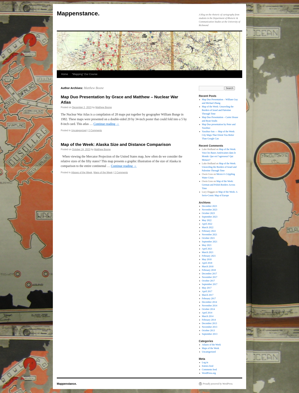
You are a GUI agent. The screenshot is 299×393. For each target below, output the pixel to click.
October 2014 (208, 309)
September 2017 (209, 284)
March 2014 (207, 316)
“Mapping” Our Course (84, 74)
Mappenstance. (78, 13)
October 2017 (208, 280)
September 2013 (209, 334)
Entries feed (207, 366)
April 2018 (207, 263)
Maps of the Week (103, 172)
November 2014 (209, 305)
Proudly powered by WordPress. (218, 383)
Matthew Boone (94, 88)
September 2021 (209, 241)
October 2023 (208, 213)
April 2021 (207, 248)
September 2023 (209, 216)
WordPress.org (209, 373)
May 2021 (207, 245)
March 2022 (207, 227)
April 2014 (207, 312)
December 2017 (209, 273)
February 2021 (209, 255)
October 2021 (208, 238)
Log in (205, 362)
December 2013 (209, 323)
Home (64, 74)
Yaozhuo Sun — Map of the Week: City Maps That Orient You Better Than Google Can (218, 135)
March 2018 (207, 266)
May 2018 (207, 259)
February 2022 (209, 231)
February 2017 (209, 298)
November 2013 (209, 326)
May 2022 (207, 220)
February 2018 (209, 270)
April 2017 (207, 291)
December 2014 (209, 302)
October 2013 (208, 330)
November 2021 (209, 234)
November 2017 (209, 277)
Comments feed (209, 369)
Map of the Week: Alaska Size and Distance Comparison (116, 144)
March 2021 (207, 252)
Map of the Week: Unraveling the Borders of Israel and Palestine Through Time (218, 110)
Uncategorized (78, 130)
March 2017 (207, 295)
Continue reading (106, 124)
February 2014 (209, 319)
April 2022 (207, 223)
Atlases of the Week (81, 172)
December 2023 (209, 206)
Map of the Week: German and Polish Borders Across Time (218, 185)
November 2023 (209, 209)
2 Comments (95, 130)
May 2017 (207, 287)
